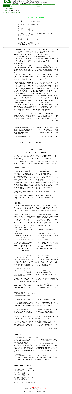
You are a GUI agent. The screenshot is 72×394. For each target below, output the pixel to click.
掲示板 (52, 4)
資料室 (39, 4)
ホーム (6, 4)
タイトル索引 (32, 6)
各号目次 (19, 6)
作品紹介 (19, 4)
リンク (45, 4)
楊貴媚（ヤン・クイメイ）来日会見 (11, 12)
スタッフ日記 (26, 4)
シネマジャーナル (9, 8)
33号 (5, 10)
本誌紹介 (32, 4)
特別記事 (13, 4)
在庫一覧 (13, 6)
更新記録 (39, 6)
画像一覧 (26, 6)
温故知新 (6, 6)
